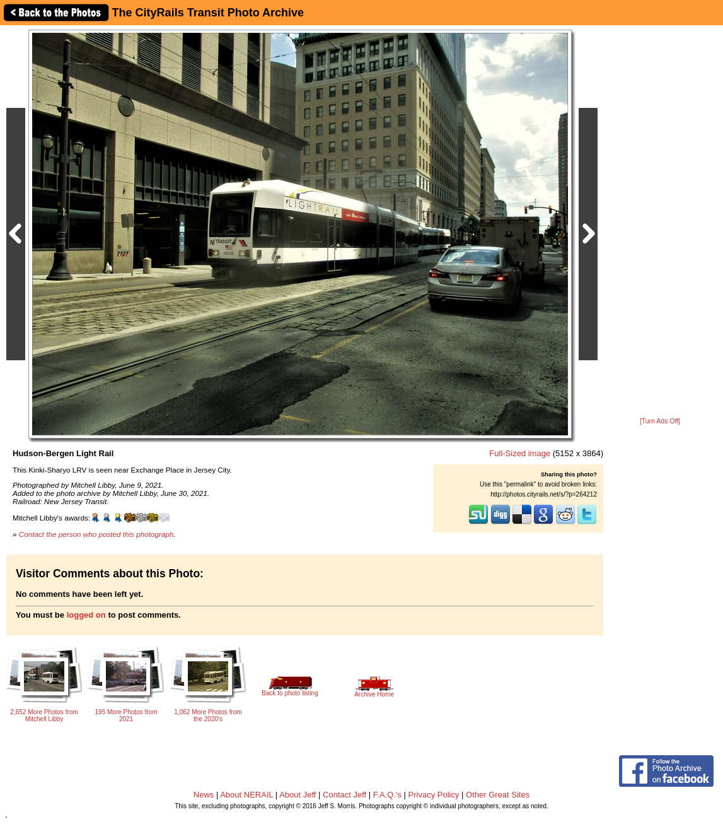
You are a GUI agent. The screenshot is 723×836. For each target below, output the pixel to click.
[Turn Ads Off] (660, 421)
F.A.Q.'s (387, 794)
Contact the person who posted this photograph (96, 534)
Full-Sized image (519, 453)
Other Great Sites (497, 794)
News (204, 794)
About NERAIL (246, 794)
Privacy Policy (434, 794)
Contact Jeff (344, 794)
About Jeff (297, 794)
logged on (86, 615)
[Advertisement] (660, 222)
